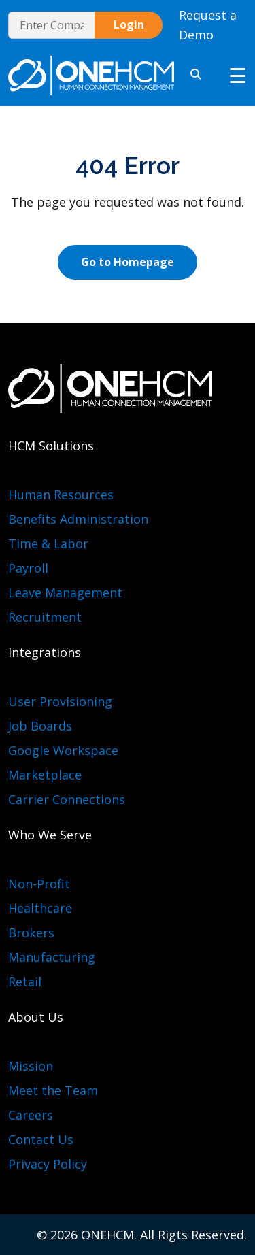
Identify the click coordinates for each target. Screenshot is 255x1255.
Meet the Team (53, 1090)
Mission (30, 1066)
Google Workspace (63, 750)
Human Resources (61, 494)
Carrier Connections (66, 799)
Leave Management (65, 592)
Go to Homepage (127, 261)
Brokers (31, 932)
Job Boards (40, 726)
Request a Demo (208, 25)
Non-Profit (39, 883)
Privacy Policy (47, 1164)
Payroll (28, 568)
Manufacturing (51, 957)
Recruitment (45, 617)
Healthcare (40, 908)
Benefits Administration (78, 519)
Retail (24, 981)
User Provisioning (60, 701)
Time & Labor (48, 543)
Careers (30, 1115)
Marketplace (45, 775)
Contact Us (40, 1139)
